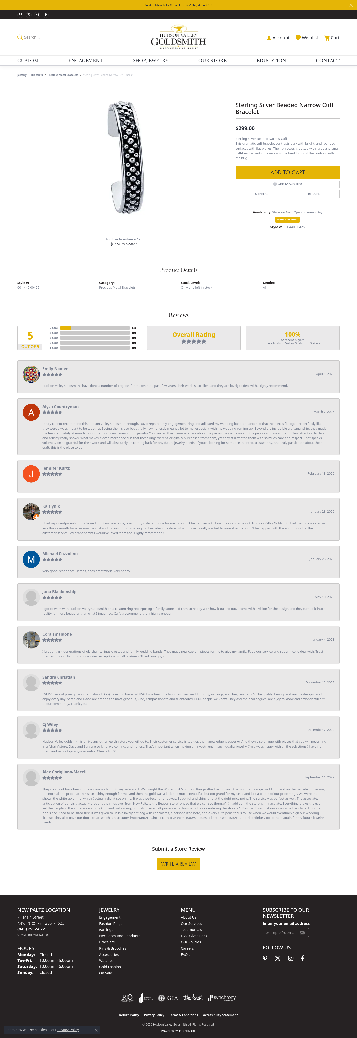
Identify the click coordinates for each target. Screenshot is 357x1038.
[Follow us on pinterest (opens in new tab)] (20, 15)
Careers (187, 948)
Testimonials (191, 929)
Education (271, 60)
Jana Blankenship (59, 591)
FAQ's (185, 954)
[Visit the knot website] (193, 998)
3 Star (54, 338)
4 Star (54, 333)
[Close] (351, 5)
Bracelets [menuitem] (107, 942)
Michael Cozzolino (60, 553)
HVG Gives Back (194, 935)
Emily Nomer (55, 368)
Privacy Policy (154, 1015)
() (134, 328)
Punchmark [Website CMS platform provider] (187, 1031)
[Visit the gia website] (168, 998)
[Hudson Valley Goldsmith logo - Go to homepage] (179, 37)
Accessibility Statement (220, 1015)
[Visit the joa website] (146, 998)
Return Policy (129, 1015)
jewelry (22, 75)
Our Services (191, 923)
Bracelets (37, 75)
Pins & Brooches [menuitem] (112, 948)
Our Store (212, 60)
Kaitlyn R (51, 506)
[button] (277, 37)
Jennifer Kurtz (56, 468)
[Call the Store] (31, 929)
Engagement (85, 60)
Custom (28, 60)
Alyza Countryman (60, 406)
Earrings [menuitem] (106, 929)
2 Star (54, 343)
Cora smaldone (57, 634)
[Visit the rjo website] (127, 998)
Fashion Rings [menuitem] (110, 923)
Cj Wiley (50, 724)
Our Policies (191, 942)
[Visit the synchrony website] (222, 998)
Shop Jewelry (151, 60)
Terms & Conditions (183, 1015)
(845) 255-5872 (124, 243)
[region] (124, 158)
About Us (188, 917)
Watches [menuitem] (106, 960)
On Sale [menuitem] (105, 973)
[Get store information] (33, 935)
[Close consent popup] (96, 1030)
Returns (314, 194)
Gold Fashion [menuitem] (110, 966)
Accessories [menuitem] (109, 954)
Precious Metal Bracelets (63, 75)
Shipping (261, 194)
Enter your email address (286, 923)
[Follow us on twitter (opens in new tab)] (29, 15)
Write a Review (178, 864)
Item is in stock (287, 219)
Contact (328, 60)
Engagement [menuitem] (109, 917)
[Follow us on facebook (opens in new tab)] (46, 15)
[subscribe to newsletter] (302, 932)
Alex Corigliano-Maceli (64, 772)
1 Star (54, 348)
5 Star (54, 328)
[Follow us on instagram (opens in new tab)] (37, 15)
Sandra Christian (58, 677)
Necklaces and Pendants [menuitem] (119, 935)
